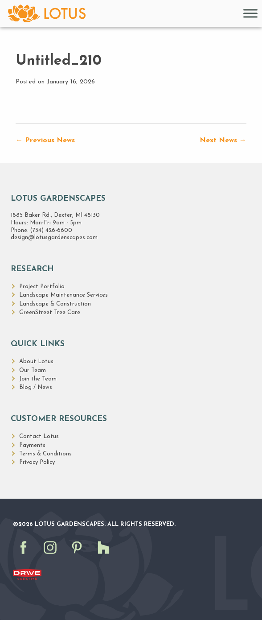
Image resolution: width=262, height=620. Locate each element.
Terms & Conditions (45, 454)
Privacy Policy (37, 462)
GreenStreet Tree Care (49, 312)
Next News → (223, 140)
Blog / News (35, 387)
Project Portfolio (42, 286)
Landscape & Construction (55, 304)
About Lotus (36, 361)
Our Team (32, 370)
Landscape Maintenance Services (63, 295)
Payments (32, 445)
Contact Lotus (39, 436)
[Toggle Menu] (250, 13)
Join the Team (38, 379)
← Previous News (45, 140)
